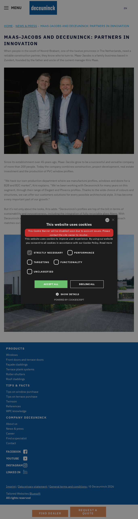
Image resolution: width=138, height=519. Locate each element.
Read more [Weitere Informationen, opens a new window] (106, 242)
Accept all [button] (51, 284)
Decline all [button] (87, 284)
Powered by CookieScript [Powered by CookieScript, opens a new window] (69, 299)
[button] (69, 294)
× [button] (112, 219)
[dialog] (69, 259)
